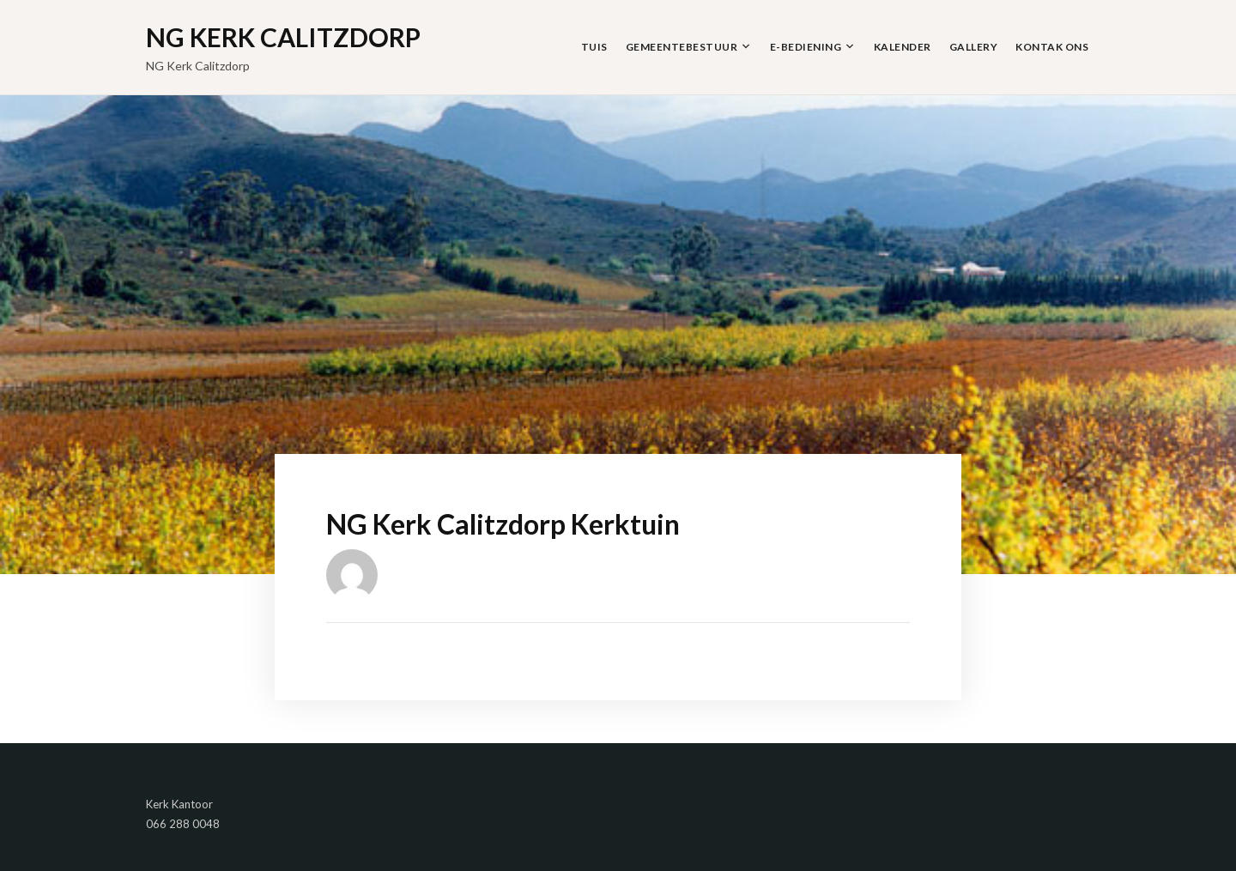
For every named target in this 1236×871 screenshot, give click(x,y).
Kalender (902, 46)
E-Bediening (806, 46)
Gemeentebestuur (682, 46)
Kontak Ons (1051, 46)
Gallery (973, 46)
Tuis (594, 46)
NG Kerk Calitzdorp (283, 36)
